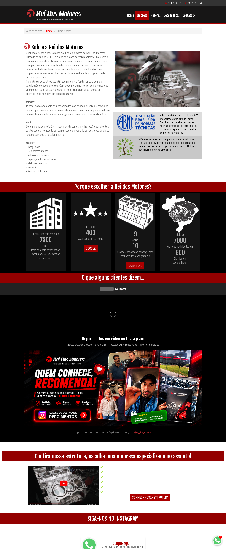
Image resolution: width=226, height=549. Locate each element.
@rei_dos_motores (143, 385)
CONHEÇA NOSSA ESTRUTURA (150, 450)
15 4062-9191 (174, 3)
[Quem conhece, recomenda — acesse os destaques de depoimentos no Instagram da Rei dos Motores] (113, 342)
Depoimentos (172, 15)
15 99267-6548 (195, 3)
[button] (121, 79)
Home (130, 15)
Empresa (142, 15)
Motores (156, 15)
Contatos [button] (189, 15)
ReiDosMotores (125, 531)
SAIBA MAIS (135, 266)
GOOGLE (91, 248)
